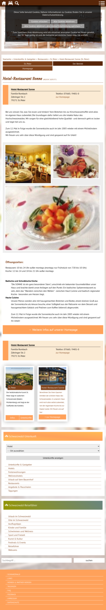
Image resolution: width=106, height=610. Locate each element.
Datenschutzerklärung (52, 14)
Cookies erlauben (39, 21)
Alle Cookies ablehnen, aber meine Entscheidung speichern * (53, 26)
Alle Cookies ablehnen (64, 21)
